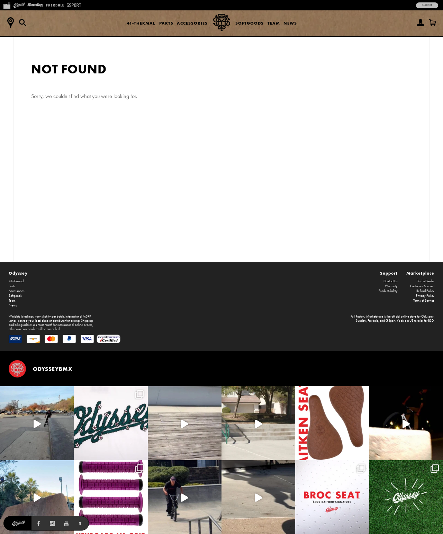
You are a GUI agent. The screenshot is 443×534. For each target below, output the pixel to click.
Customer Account (422, 286)
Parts (166, 23)
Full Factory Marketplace (367, 316)
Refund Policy (425, 291)
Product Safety (388, 291)
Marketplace (420, 273)
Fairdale (373, 321)
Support (427, 5)
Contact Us (390, 281)
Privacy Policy (425, 296)
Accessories (192, 23)
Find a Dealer (425, 281)
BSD (431, 321)
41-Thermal (141, 23)
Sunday (361, 321)
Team (274, 23)
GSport (390, 321)
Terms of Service (423, 301)
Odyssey (18, 273)
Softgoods (249, 23)
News (290, 23)
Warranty (391, 286)
